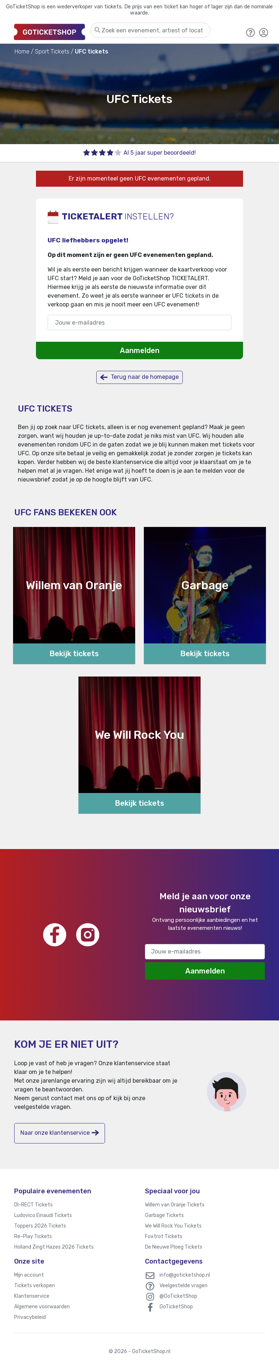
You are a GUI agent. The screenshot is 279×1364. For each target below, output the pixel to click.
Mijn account (29, 1275)
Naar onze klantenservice (59, 1132)
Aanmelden (139, 350)
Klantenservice (31, 1296)
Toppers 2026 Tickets (40, 1226)
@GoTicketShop (178, 1296)
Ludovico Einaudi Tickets (43, 1215)
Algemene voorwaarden (42, 1307)
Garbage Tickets (164, 1215)
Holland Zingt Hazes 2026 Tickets (54, 1247)
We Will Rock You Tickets (173, 1226)
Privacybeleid (30, 1317)
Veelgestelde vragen (183, 1285)
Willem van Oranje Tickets (175, 1205)
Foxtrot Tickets (163, 1236)
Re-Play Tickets (33, 1236)
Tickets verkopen (34, 1285)
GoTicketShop (176, 1307)
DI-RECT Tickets (33, 1205)
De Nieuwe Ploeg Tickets (173, 1247)
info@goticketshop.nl (184, 1275)
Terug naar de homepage (139, 377)
